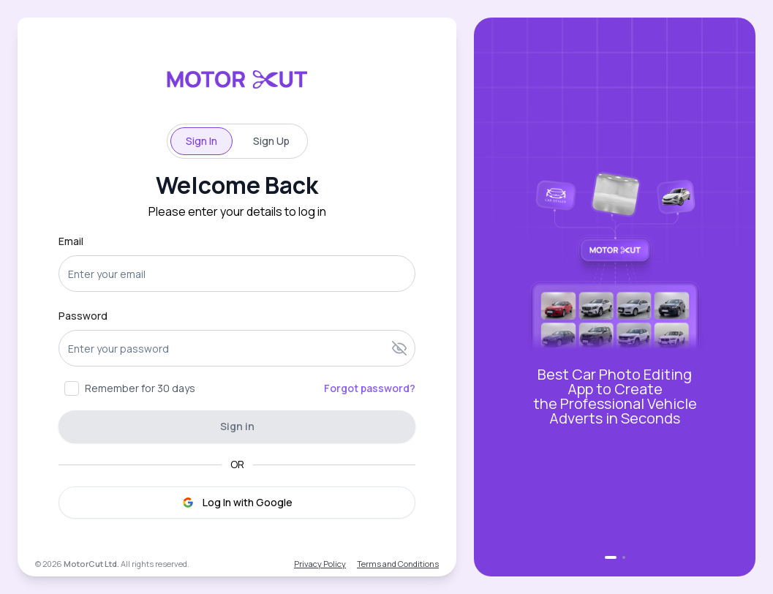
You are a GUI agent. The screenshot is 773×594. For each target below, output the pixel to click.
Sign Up (271, 141)
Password (83, 316)
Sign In (201, 141)
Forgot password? (369, 388)
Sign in (237, 426)
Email (71, 241)
